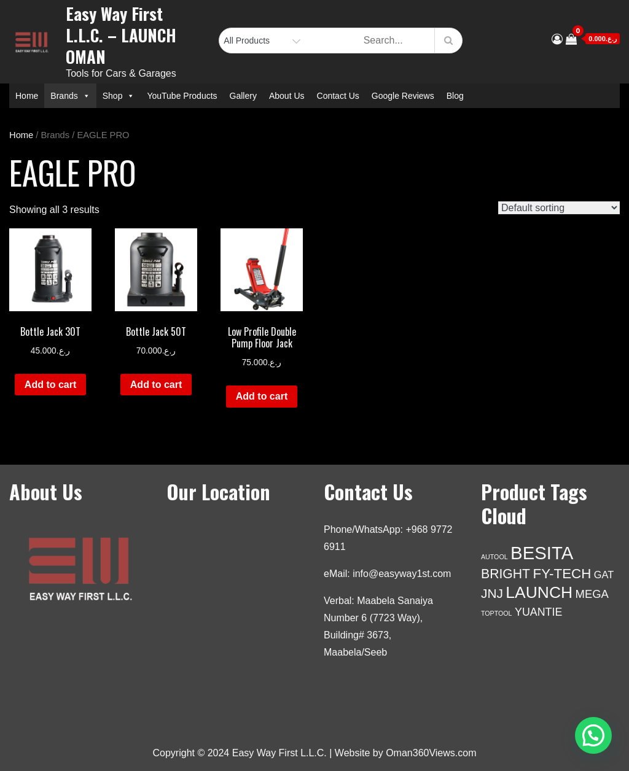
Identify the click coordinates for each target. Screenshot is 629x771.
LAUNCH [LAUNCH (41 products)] (539, 592)
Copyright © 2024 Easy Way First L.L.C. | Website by (269, 753)
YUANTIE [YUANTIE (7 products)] (538, 612)
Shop (119, 95)
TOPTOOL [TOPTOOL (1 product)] (496, 613)
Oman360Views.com (431, 753)
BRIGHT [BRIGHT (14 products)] (505, 574)
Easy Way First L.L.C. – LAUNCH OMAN (121, 35)
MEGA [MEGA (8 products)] (592, 593)
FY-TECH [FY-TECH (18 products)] (562, 573)
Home (26, 96)
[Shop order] (559, 207)
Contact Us (338, 96)
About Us (287, 96)
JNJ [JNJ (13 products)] (492, 593)
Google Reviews (403, 96)
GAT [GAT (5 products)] (604, 574)
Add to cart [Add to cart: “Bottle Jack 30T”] (50, 384)
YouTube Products (182, 96)
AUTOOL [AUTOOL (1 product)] (494, 556)
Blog (455, 96)
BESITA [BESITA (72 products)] (541, 553)
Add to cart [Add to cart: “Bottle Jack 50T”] (156, 384)
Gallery (243, 96)
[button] (593, 735)
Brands (70, 95)
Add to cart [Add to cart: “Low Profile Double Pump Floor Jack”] (261, 396)
